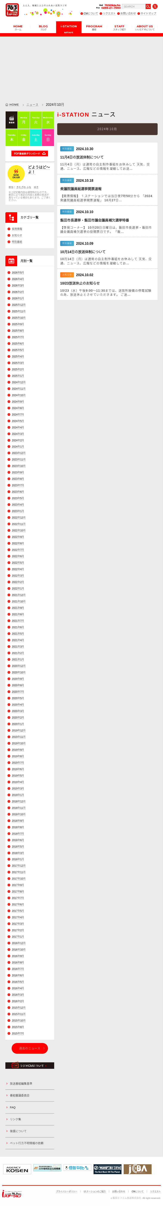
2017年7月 (18, 898)
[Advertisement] (81, 67)
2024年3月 (18, 433)
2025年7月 (18, 337)
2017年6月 (18, 904)
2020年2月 (18, 717)
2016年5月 (18, 981)
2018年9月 (18, 820)
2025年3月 (18, 363)
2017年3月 (18, 923)
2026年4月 (18, 279)
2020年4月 (18, 704)
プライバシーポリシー (66, 1191)
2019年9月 (18, 749)
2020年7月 (18, 691)
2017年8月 (18, 891)
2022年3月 (18, 575)
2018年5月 (18, 846)
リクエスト (109, 13)
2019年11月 (19, 736)
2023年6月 (18, 491)
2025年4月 (18, 356)
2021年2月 (18, 653)
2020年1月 (18, 724)
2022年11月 (19, 524)
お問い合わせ (128, 13)
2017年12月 (19, 866)
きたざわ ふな (23, 187)
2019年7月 (18, 762)
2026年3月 (18, 285)
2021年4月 (18, 640)
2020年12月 (19, 666)
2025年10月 (19, 317)
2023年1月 (18, 511)
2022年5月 (18, 562)
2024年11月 (19, 388)
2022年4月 (18, 569)
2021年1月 (18, 659)
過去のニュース (29, 1048)
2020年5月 (18, 698)
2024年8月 (18, 408)
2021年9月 (18, 607)
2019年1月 (18, 795)
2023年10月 (19, 466)
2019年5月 (18, 775)
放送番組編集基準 (21, 1083)
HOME (18, 28)
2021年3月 (18, 646)
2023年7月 (18, 485)
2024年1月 (18, 446)
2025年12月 (19, 304)
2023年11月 (19, 459)
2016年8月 (18, 962)
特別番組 (17, 241)
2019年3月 (18, 788)
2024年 (51, 104)
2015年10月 (19, 1020)
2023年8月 (18, 479)
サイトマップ (148, 13)
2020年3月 (18, 711)
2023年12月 (19, 453)
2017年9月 (18, 885)
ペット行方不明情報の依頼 (26, 1143)
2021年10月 (19, 601)
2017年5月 (18, 910)
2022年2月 (18, 582)
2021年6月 (18, 627)
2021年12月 (19, 595)
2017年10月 (19, 878)
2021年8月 (18, 614)
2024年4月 (18, 427)
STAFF (119, 28)
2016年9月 (18, 956)
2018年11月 (19, 807)
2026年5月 (18, 272)
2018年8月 (18, 827)
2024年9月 (18, 401)
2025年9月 (18, 324)
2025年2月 (18, 369)
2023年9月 (18, 472)
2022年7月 (18, 549)
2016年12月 (19, 943)
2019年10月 (19, 743)
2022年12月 (19, 517)
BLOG (43, 28)
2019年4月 (18, 782)
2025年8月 (18, 330)
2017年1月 (18, 936)
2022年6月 (18, 556)
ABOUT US (145, 28)
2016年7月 (18, 969)
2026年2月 (18, 292)
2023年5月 (18, 498)
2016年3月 (18, 994)
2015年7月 (18, 1033)
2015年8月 (18, 1027)
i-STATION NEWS (69, 29)
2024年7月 (18, 414)
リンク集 (15, 1119)
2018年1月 (18, 859)
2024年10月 (19, 395)
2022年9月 (18, 536)
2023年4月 (18, 504)
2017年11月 (19, 872)
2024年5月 (18, 421)
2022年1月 (18, 588)
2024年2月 (18, 440)
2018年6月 (18, 840)
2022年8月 (18, 543)
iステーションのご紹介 (95, 1191)
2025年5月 (18, 350)
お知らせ (17, 235)
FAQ (12, 1107)
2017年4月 (18, 917)
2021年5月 (18, 633)
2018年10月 (19, 814)
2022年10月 (19, 530)
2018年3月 (18, 853)
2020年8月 (18, 685)
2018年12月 (19, 801)
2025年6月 (18, 343)
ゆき (36, 187)
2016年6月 (18, 975)
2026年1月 (18, 298)
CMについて (91, 13)
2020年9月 (18, 678)
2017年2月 (18, 930)
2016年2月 (18, 1001)
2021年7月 (18, 620)
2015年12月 (19, 1007)
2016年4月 (18, 988)
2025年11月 (19, 311)
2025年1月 (18, 375)
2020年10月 (19, 672)
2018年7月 (18, 833)
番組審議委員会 (19, 1095)
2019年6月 (18, 769)
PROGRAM (94, 28)
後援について (18, 1131)
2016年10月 (19, 949)
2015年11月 (19, 1014)
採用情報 (17, 229)
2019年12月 (19, 730)
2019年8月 (18, 756)
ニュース (32, 104)
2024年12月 (19, 382)
